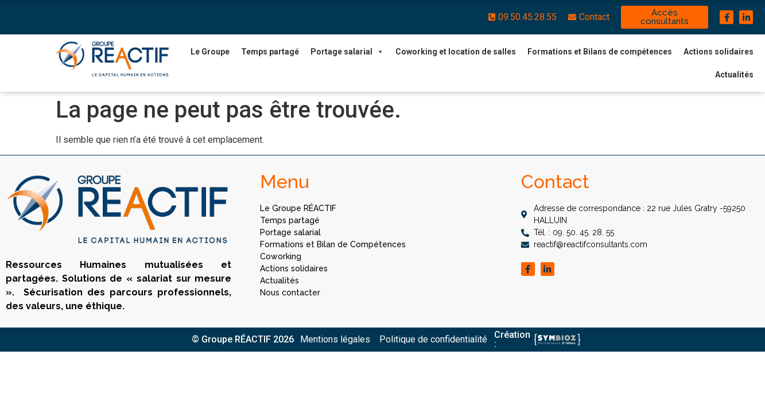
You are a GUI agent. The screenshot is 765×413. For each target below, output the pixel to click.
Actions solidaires (719, 51)
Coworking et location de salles (455, 51)
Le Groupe (210, 51)
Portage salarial (347, 51)
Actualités (734, 74)
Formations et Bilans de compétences (599, 51)
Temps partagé (270, 51)
